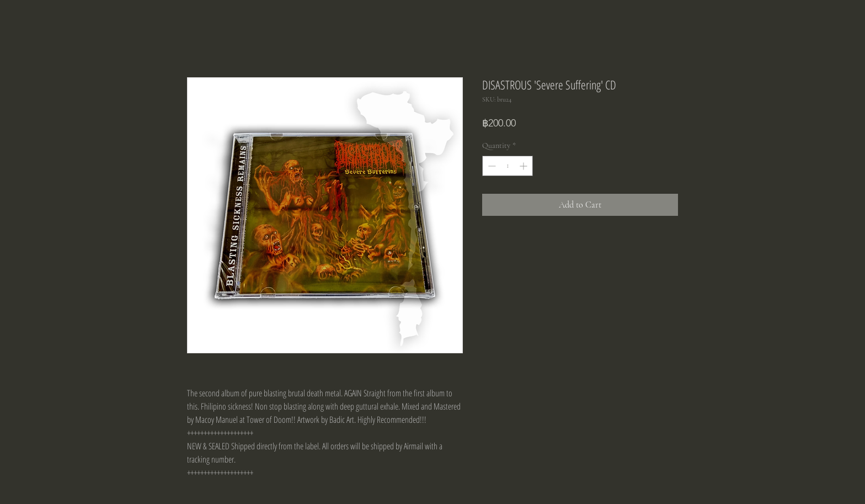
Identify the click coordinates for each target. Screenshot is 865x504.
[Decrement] (491, 166)
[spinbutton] (507, 166)
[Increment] (524, 166)
